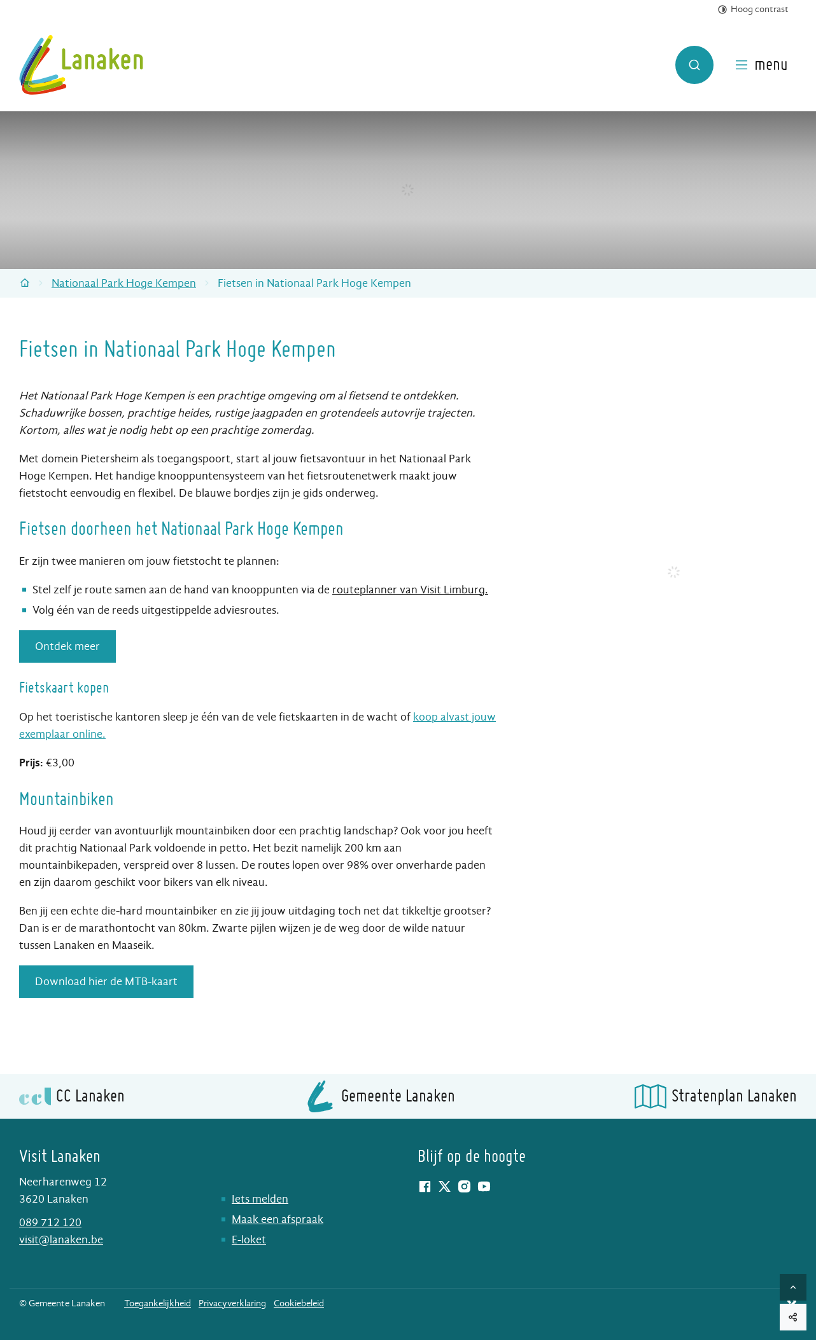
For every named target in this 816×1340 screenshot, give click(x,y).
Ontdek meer (67, 646)
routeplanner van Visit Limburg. (410, 590)
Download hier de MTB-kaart (106, 981)
